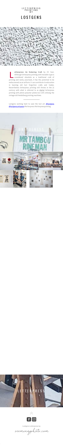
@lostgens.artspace (16, 106)
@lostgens (50, 104)
